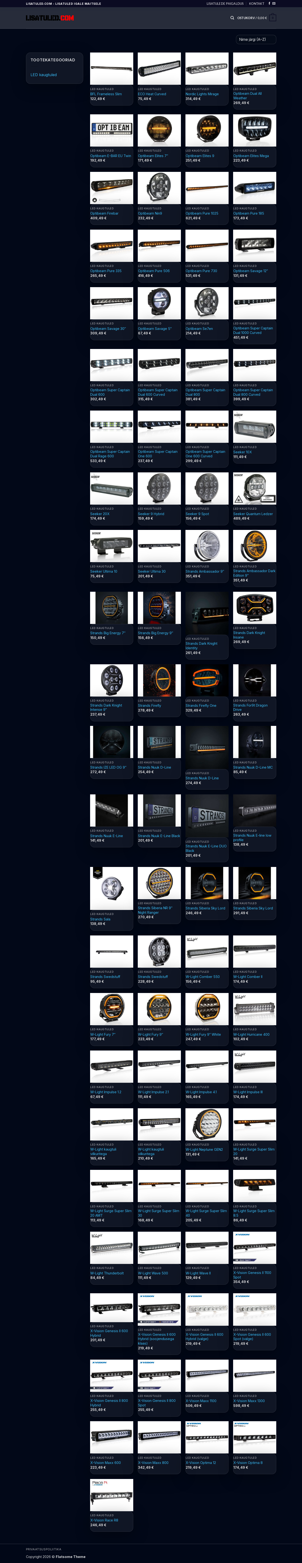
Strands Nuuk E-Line (106, 836)
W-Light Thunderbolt (107, 1273)
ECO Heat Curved (152, 94)
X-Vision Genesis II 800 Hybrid (109, 1403)
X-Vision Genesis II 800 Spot (157, 1403)
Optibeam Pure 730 (201, 271)
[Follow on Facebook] (269, 3)
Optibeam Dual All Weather (247, 95)
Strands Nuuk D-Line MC (253, 767)
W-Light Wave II (198, 1273)
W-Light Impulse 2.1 (153, 1092)
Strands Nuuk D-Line (154, 767)
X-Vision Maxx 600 (105, 1463)
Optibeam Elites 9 (200, 156)
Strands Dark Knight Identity (201, 645)
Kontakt (256, 3)
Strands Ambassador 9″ (205, 571)
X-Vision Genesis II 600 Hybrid (109, 1333)
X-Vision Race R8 (104, 1520)
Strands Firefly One (201, 705)
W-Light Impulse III (248, 1092)
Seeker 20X (99, 514)
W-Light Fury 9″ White (203, 1034)
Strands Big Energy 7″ (107, 633)
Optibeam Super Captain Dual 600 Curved (158, 392)
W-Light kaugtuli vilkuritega (103, 1151)
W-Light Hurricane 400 (251, 1034)
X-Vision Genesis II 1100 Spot (252, 1275)
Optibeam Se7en (199, 329)
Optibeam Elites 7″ (153, 156)
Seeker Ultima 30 (152, 571)
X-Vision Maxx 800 (153, 1463)
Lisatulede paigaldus (225, 3)
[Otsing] (232, 17)
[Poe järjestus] (256, 39)
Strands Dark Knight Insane (249, 635)
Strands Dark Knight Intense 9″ (106, 707)
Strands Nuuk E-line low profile (252, 837)
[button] (256, 18)
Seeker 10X (242, 452)
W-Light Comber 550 (203, 977)
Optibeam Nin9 (150, 213)
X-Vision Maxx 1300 (249, 1401)
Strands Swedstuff (105, 977)
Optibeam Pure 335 (106, 271)
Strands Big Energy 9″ (155, 633)
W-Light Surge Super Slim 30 (158, 1213)
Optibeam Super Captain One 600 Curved (205, 453)
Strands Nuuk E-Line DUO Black (206, 848)
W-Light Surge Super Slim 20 (254, 1151)
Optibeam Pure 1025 (202, 213)
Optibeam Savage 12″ (250, 271)
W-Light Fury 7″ (102, 1034)
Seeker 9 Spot (197, 514)
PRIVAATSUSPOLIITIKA (43, 1549)
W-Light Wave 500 (153, 1273)
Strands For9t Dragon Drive (250, 707)
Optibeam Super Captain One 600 (158, 453)
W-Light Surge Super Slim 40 (206, 1213)
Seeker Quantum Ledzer (253, 514)
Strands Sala (100, 919)
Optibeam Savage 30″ (108, 329)
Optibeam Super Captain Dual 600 (110, 392)
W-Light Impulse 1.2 (105, 1092)
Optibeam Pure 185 (248, 213)
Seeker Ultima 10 (103, 571)
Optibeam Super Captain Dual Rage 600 (110, 453)
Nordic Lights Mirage (202, 94)
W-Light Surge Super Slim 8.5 (254, 1213)
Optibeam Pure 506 (154, 271)
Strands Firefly (149, 705)
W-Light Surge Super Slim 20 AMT (111, 1213)
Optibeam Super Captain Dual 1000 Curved (253, 330)
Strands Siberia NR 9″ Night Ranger (155, 910)
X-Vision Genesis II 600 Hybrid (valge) (204, 1336)
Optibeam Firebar (104, 213)
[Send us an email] (273, 3)
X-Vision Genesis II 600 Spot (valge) (252, 1336)
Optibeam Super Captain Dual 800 (205, 392)
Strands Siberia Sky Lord (205, 908)
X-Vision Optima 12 (201, 1463)
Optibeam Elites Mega (251, 156)
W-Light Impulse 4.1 (201, 1092)
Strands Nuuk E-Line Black (159, 836)
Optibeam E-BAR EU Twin (110, 156)
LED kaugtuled (44, 74)
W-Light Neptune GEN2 (204, 1149)
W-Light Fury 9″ (150, 1034)
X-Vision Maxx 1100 (201, 1401)
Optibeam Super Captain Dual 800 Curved (253, 392)
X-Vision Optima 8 (248, 1463)
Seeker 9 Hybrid (151, 514)
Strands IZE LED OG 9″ (108, 767)
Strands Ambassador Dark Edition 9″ (254, 573)
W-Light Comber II (247, 977)
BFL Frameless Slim (106, 94)
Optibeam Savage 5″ (155, 329)
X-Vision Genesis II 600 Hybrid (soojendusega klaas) (157, 1338)
